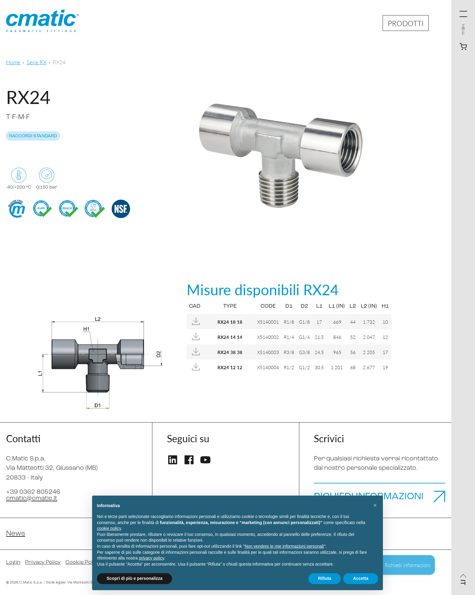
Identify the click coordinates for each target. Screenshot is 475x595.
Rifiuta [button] (324, 578)
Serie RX (36, 62)
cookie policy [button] (109, 528)
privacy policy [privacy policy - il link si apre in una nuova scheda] (151, 558)
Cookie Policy (82, 562)
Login (13, 562)
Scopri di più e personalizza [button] (134, 578)
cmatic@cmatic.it (31, 498)
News (15, 533)
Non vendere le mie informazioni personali (284, 546)
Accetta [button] (360, 578)
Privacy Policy (43, 562)
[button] (375, 505)
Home (13, 62)
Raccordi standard (33, 136)
